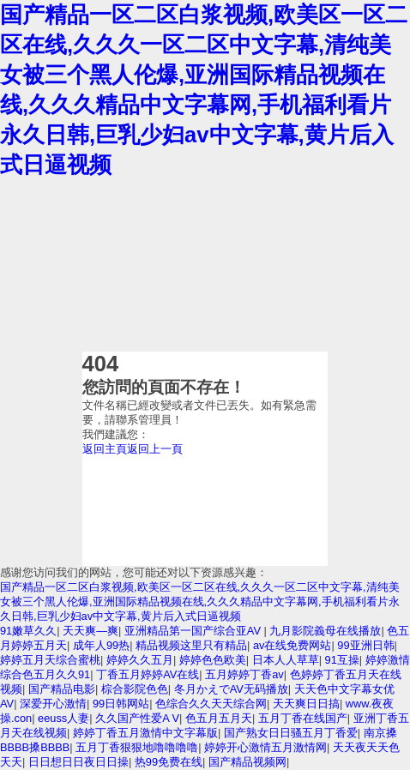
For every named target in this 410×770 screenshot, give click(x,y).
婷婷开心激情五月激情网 (265, 747)
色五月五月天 (218, 718)
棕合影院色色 (134, 689)
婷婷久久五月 (139, 659)
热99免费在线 (168, 761)
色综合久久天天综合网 (211, 703)
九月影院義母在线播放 (325, 630)
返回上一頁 (155, 448)
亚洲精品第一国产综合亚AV (194, 630)
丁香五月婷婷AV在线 (147, 674)
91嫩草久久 (28, 630)
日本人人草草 (285, 659)
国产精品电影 (61, 689)
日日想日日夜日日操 (78, 761)
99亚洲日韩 (365, 645)
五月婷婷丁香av (244, 674)
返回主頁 (104, 448)
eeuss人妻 (63, 718)
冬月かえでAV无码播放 (231, 689)
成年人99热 (101, 645)
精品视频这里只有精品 (191, 645)
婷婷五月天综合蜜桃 (50, 659)
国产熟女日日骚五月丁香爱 (291, 732)
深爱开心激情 (53, 703)
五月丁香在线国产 (302, 718)
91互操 (342, 659)
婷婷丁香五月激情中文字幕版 (145, 732)
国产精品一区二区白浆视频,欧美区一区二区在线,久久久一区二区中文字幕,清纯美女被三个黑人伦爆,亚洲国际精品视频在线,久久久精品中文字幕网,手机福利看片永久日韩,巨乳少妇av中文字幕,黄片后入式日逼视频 (200, 602)
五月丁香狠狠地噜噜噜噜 (136, 747)
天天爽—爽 (90, 630)
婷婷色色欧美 (212, 659)
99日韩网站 (121, 703)
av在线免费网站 (292, 645)
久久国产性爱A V (137, 718)
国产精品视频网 (247, 761)
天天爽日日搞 (306, 703)
